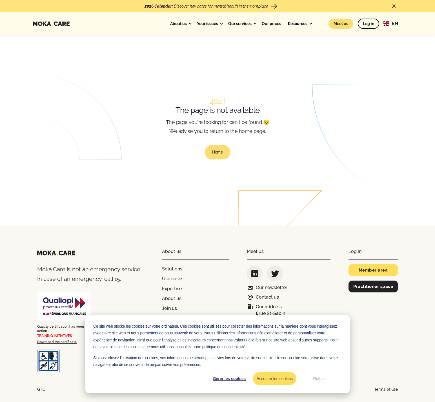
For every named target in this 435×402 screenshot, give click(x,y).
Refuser (320, 378)
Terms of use (386, 389)
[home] (51, 23)
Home (217, 152)
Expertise (172, 288)
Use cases (172, 278)
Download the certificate (57, 342)
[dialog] (217, 354)
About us (171, 298)
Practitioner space (373, 286)
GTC (41, 389)
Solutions (172, 269)
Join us (169, 308)
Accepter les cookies (275, 378)
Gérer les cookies (229, 378)
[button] (180, 24)
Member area (373, 270)
